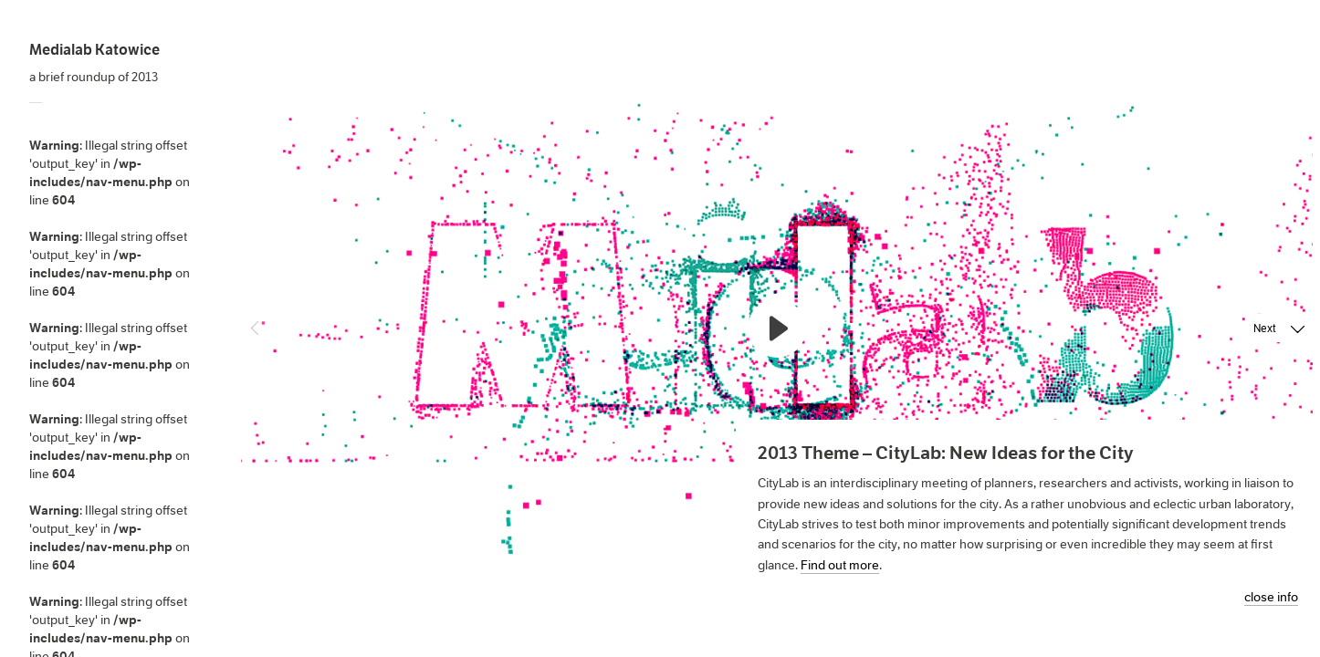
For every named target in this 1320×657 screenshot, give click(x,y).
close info (1271, 597)
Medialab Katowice (94, 50)
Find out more (840, 565)
